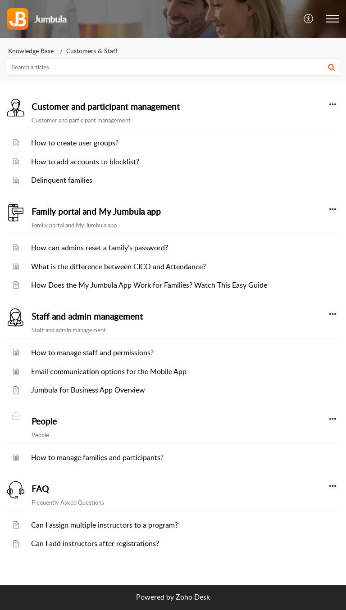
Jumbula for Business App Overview (88, 390)
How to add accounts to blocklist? (85, 162)
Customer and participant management (106, 107)
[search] (173, 67)
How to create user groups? (74, 143)
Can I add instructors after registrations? (95, 543)
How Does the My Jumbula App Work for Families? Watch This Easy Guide (149, 285)
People (44, 421)
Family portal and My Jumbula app (96, 211)
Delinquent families (61, 180)
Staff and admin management (87, 316)
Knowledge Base (31, 50)
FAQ (40, 489)
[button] (309, 19)
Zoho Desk (193, 597)
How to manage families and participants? (97, 457)
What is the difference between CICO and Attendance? (118, 266)
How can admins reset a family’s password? (99, 248)
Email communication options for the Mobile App (109, 371)
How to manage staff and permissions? (92, 352)
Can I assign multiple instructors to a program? (104, 525)
